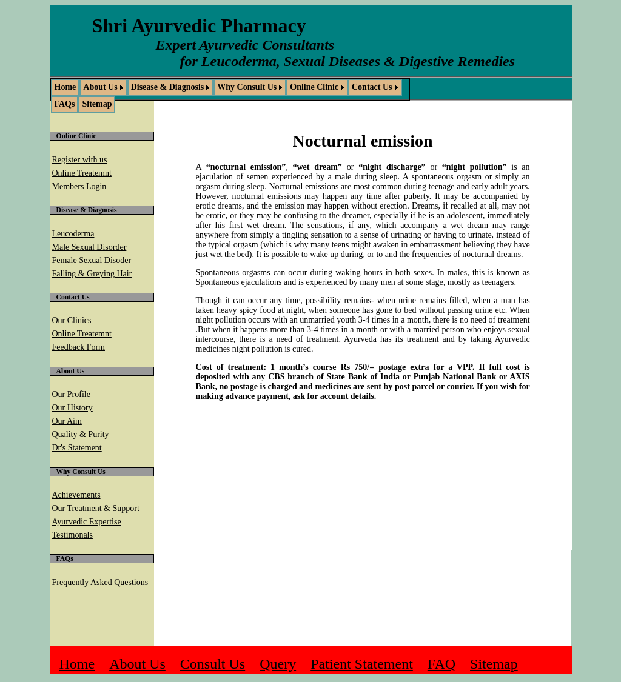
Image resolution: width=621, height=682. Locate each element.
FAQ (441, 664)
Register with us (79, 159)
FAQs (65, 104)
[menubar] (230, 96)
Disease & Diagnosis (167, 87)
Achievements (76, 495)
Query (278, 664)
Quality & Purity (80, 434)
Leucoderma (73, 233)
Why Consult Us (247, 87)
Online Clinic (314, 87)
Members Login (79, 186)
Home (65, 87)
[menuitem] (65, 87)
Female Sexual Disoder (92, 260)
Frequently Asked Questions (100, 582)
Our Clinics (72, 320)
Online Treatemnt (82, 173)
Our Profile (71, 394)
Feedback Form (78, 347)
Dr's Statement (77, 447)
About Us (100, 87)
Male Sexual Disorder (89, 247)
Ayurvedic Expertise (86, 521)
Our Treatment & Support (95, 508)
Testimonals (72, 535)
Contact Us (372, 87)
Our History (72, 407)
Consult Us (212, 664)
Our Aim (67, 421)
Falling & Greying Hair (92, 273)
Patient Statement (361, 664)
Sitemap (97, 104)
